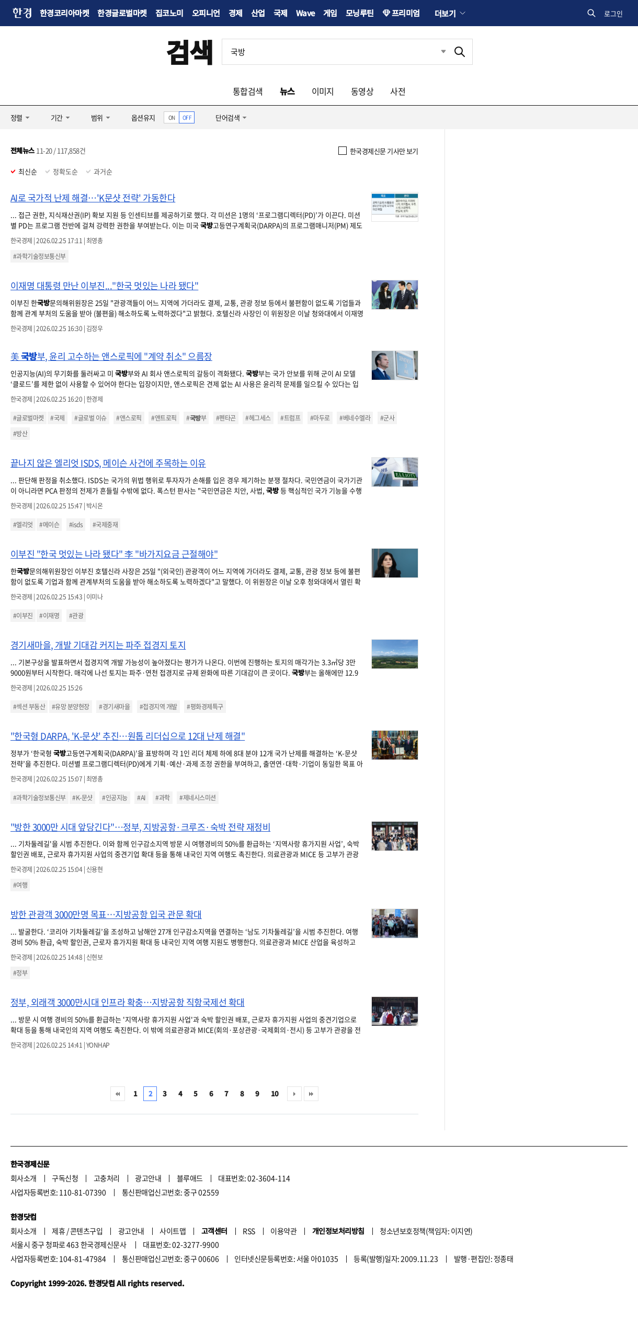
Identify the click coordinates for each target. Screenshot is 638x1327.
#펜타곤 (226, 418)
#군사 (387, 418)
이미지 (323, 91)
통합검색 (248, 91)
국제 (281, 12)
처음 (117, 1093)
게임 (330, 12)
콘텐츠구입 (86, 1231)
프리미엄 (406, 12)
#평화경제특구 (205, 706)
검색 (189, 51)
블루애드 (190, 1178)
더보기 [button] (445, 13)
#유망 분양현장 (70, 706)
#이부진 (23, 615)
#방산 (20, 433)
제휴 (58, 1231)
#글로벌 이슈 (90, 418)
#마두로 (320, 418)
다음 (294, 1093)
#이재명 (49, 615)
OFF (187, 117)
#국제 (57, 418)
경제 (236, 12)
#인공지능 (114, 797)
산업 (258, 12)
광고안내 (148, 1178)
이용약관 (283, 1231)
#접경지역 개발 (158, 706)
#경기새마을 (114, 706)
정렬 (16, 117)
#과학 (162, 797)
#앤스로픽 (128, 418)
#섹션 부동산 (29, 706)
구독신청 (65, 1178)
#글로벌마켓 (28, 418)
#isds (76, 524)
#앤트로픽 (163, 418)
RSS (249, 1231)
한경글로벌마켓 (121, 12)
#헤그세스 (257, 418)
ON (171, 117)
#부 (196, 418)
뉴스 (287, 91)
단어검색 (227, 117)
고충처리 (107, 1178)
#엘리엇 (23, 524)
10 (275, 1093)
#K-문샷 (82, 797)
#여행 (20, 885)
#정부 (20, 973)
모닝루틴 (360, 12)
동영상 (362, 91)
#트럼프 (290, 418)
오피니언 (206, 12)
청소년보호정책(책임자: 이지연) (426, 1231)
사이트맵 (173, 1231)
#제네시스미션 (197, 797)
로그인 (613, 13)
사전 (397, 91)
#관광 (76, 615)
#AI (141, 797)
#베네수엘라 (354, 418)
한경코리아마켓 (64, 12)
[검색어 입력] (334, 51)
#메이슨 (49, 524)
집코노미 (169, 12)
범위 (97, 117)
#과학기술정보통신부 (39, 256)
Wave (305, 12)
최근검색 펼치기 (435, 51)
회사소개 (23, 1178)
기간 (57, 117)
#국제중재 (105, 524)
